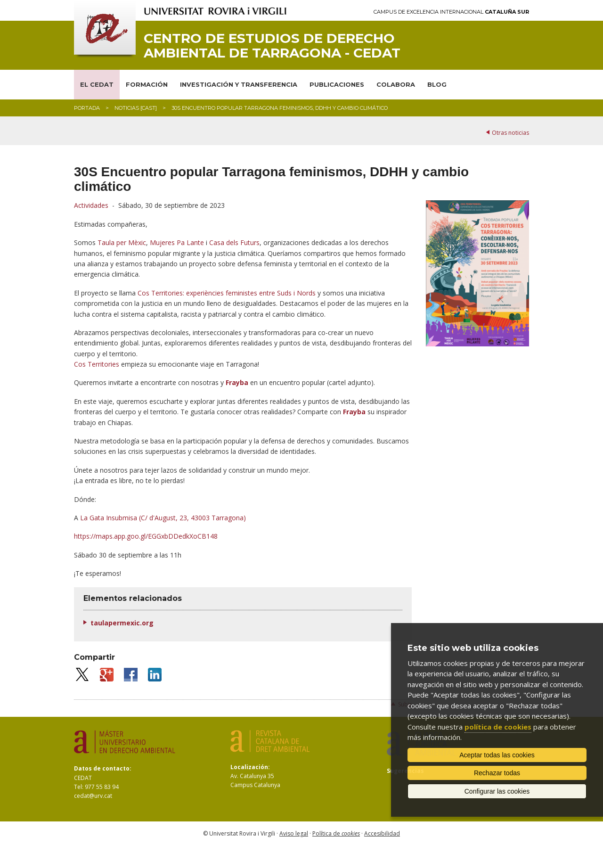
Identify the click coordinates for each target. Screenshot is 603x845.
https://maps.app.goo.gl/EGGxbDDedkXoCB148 (146, 536)
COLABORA (395, 84)
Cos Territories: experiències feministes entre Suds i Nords (227, 292)
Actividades (91, 205)
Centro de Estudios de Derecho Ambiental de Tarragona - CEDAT (272, 45)
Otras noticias (510, 133)
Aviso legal (293, 833)
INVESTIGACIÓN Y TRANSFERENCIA (238, 84)
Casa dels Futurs (234, 242)
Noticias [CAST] (135, 108)
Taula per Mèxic (122, 242)
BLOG (437, 84)
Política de (336, 833)
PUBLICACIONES (337, 84)
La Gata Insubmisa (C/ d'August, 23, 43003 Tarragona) (163, 517)
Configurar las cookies (497, 791)
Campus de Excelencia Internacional (451, 12)
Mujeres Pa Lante (177, 242)
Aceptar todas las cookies (497, 755)
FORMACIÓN (147, 84)
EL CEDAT (97, 84)
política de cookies (497, 726)
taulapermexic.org (122, 622)
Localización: (250, 767)
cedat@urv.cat (93, 796)
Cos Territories (96, 364)
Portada (87, 108)
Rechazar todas (497, 773)
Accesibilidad (382, 833)
